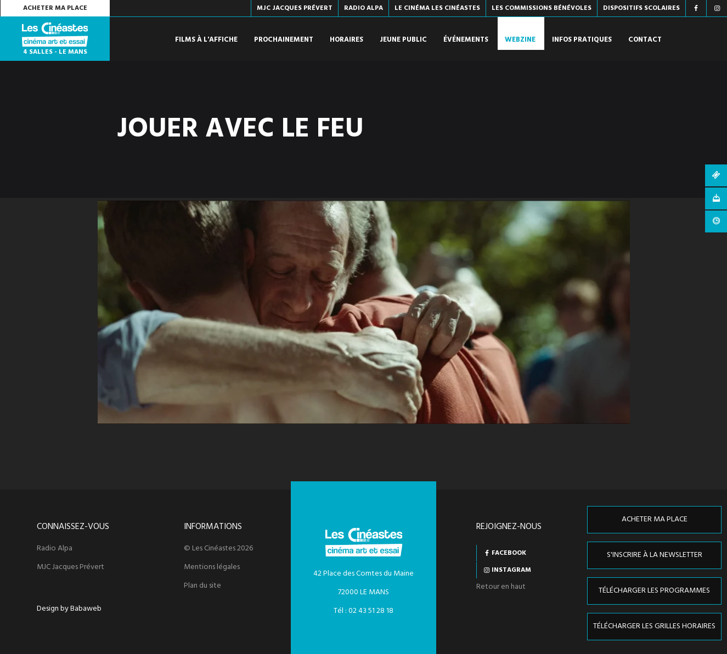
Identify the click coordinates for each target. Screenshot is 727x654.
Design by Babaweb (69, 609)
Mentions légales (212, 567)
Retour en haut (501, 587)
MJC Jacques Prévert (70, 567)
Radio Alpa (54, 549)
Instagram (511, 570)
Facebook (509, 553)
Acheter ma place (55, 8)
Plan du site (202, 586)
